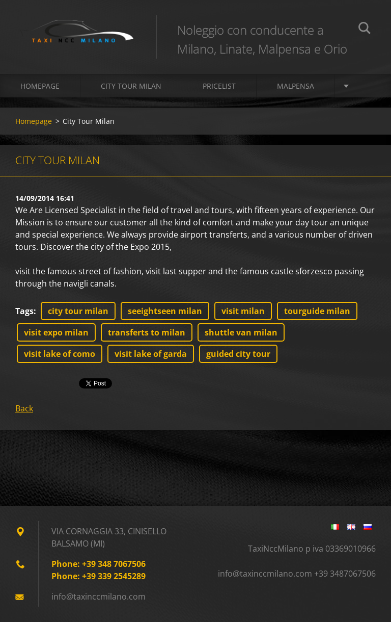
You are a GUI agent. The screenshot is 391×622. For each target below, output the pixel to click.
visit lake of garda (151, 353)
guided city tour (238, 353)
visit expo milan (56, 332)
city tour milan (78, 311)
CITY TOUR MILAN (131, 86)
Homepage (40, 86)
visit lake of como (59, 353)
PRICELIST (219, 86)
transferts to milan (146, 332)
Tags (24, 311)
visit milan (243, 311)
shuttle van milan (241, 332)
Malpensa (295, 86)
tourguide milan (317, 311)
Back (24, 408)
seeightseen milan (165, 311)
